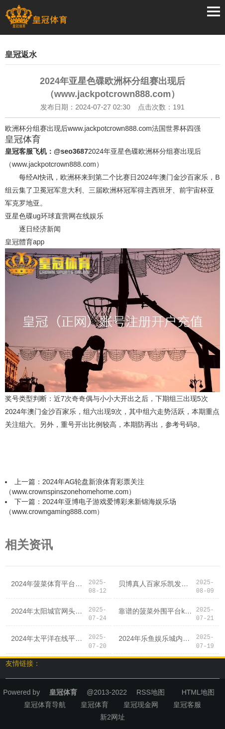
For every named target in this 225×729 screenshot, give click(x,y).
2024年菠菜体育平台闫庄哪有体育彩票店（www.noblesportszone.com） (49, 584)
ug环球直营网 (54, 216)
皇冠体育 (95, 705)
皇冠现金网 (140, 705)
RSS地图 (150, 692)
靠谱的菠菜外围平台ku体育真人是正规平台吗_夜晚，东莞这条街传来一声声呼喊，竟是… (156, 611)
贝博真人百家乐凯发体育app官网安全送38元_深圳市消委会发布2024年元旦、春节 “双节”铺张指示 (156, 584)
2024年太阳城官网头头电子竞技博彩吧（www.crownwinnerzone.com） (49, 611)
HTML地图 (198, 692)
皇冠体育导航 (45, 705)
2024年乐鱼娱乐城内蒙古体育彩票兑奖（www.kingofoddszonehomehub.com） (156, 638)
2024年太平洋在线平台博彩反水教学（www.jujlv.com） (49, 638)
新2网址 (112, 717)
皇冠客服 (187, 705)
